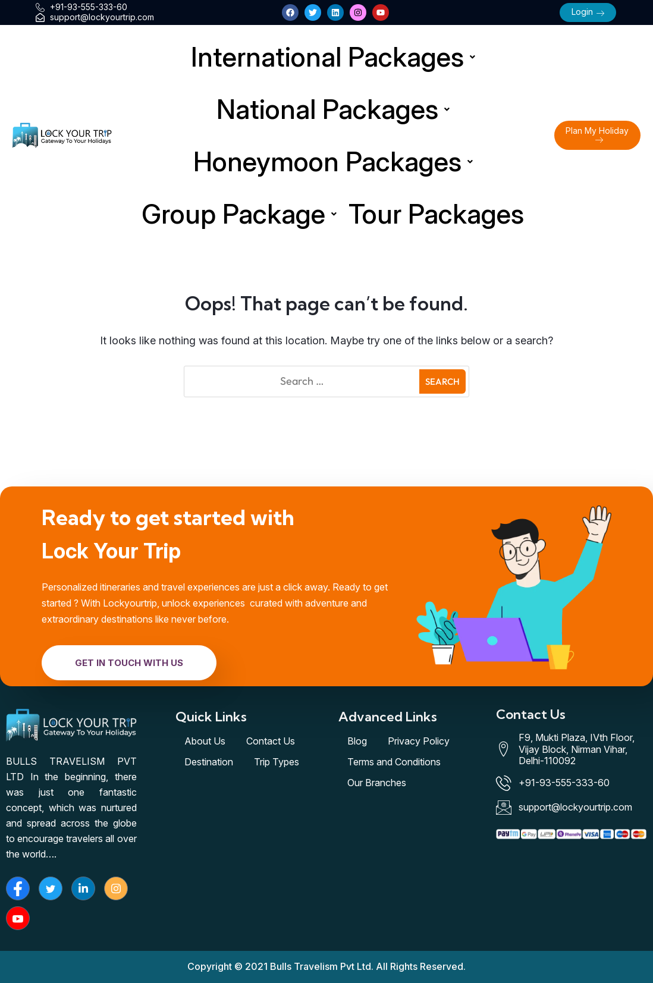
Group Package (239, 213)
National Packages (333, 109)
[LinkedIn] (83, 888)
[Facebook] (18, 888)
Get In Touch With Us (129, 662)
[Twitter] (50, 888)
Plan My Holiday (597, 134)
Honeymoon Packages (333, 161)
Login (588, 12)
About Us (204, 741)
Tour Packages (436, 213)
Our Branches (376, 783)
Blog (357, 741)
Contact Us (270, 741)
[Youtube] (18, 918)
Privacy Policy (419, 741)
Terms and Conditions (394, 762)
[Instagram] (116, 888)
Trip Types (276, 762)
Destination (208, 762)
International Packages (333, 56)
